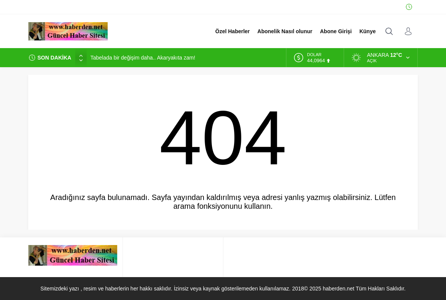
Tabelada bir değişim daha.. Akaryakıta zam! (143, 58)
